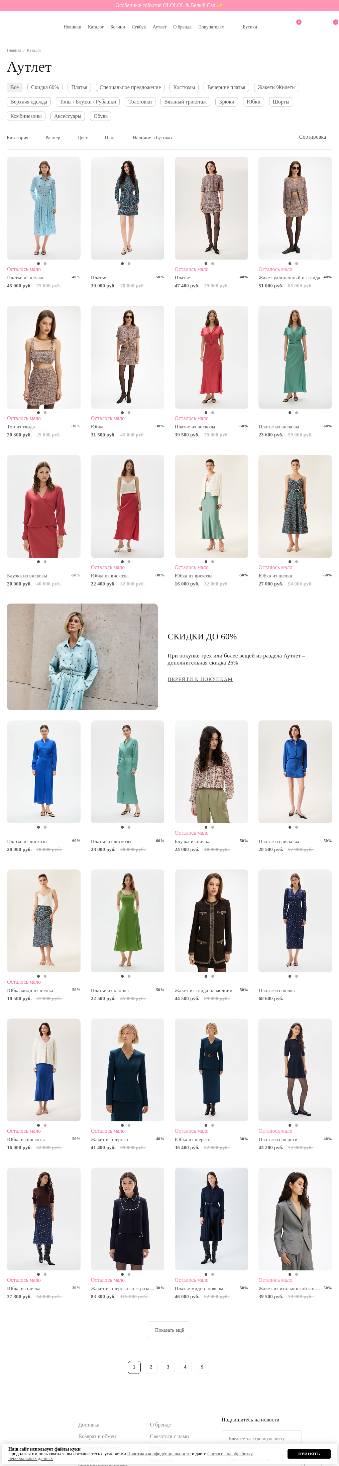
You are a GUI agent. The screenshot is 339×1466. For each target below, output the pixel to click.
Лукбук (139, 26)
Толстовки (140, 101)
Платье (98, 277)
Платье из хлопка (110, 990)
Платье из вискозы (195, 426)
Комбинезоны (26, 116)
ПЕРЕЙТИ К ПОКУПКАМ (200, 679)
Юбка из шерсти (193, 1139)
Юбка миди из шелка (30, 990)
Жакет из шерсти (109, 1139)
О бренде (182, 26)
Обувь (101, 116)
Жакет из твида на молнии (204, 990)
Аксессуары (67, 116)
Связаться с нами (169, 1436)
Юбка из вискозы (110, 575)
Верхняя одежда (28, 101)
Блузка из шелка (193, 841)
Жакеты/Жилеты (277, 87)
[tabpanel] (44, 208)
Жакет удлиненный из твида (289, 277)
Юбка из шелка (275, 575)
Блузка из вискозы (27, 575)
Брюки (226, 101)
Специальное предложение (130, 87)
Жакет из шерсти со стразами (123, 1288)
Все (14, 87)
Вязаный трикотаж (185, 101)
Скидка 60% (45, 87)
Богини (117, 26)
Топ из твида (21, 426)
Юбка (97, 426)
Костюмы (184, 87)
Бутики (250, 26)
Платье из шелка (25, 277)
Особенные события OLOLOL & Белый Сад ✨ (170, 5)
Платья (79, 87)
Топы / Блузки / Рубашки (88, 101)
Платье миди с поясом (199, 1288)
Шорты (281, 101)
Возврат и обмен (97, 1436)
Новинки (72, 26)
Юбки (253, 101)
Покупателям (211, 26)
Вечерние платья (226, 87)
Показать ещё (169, 1330)
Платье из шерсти (277, 1139)
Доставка (88, 1424)
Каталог (96, 26)
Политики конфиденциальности (159, 1453)
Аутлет (160, 26)
